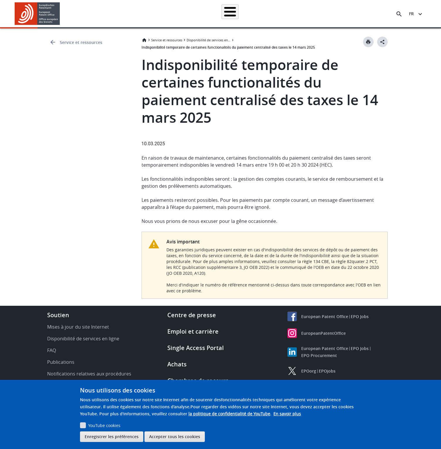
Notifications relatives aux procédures (89, 374)
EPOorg (308, 371)
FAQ (51, 350)
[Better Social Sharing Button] (382, 42)
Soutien (58, 315)
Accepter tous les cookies (174, 436)
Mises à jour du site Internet (78, 327)
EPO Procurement (319, 355)
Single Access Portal (195, 348)
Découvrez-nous (357, 13)
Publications (60, 362)
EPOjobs (327, 371)
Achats (177, 364)
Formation (323, 13)
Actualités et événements (281, 13)
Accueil (95, 13)
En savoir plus (287, 413)
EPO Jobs (360, 316)
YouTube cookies (104, 425)
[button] (61, 14)
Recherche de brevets (131, 13)
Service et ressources (81, 42)
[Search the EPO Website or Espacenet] (399, 14)
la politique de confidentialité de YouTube (229, 413)
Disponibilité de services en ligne (209, 40)
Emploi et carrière (193, 331)
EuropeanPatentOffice (323, 333)
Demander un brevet (178, 13)
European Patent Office (324, 316)
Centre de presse (191, 315)
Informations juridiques (228, 13)
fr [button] (411, 13)
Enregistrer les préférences (112, 436)
